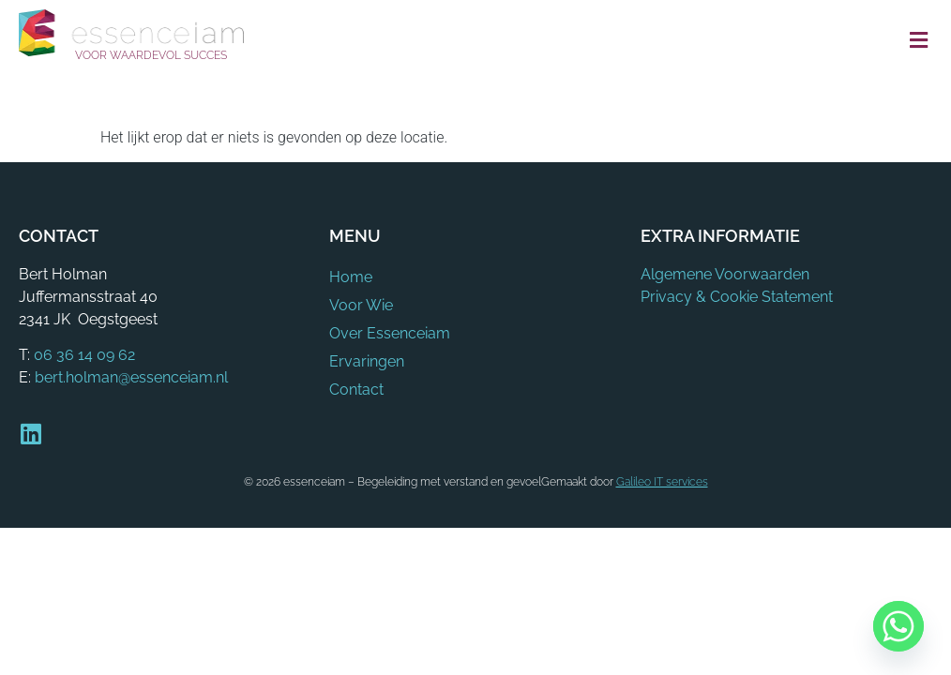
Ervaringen (366, 361)
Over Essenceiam (389, 333)
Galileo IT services (662, 481)
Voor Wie (361, 305)
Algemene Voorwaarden (725, 274)
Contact (356, 389)
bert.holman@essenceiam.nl (131, 377)
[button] (918, 40)
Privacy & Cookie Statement (737, 297)
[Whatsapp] (898, 626)
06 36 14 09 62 (84, 355)
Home (350, 277)
